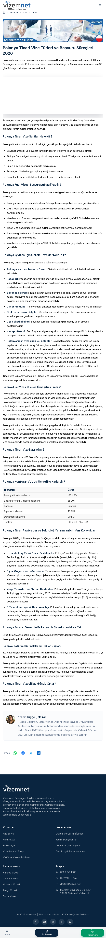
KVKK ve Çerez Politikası (16, 857)
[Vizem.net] (16, 788)
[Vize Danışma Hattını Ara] (92, 933)
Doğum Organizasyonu (68, 845)
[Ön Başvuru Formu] (46, 933)
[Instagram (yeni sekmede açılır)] (36, 922)
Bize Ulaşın (9, 845)
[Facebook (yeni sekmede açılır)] (62, 922)
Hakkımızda (9, 839)
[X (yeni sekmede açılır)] (70, 922)
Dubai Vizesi (9, 896)
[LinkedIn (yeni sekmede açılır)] (53, 922)
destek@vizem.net (68, 884)
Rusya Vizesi (10, 890)
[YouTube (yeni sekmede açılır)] (44, 922)
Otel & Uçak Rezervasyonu (70, 851)
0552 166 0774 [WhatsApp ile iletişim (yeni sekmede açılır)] (66, 878)
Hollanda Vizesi (11, 884)
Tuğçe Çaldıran (37, 717)
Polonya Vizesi (11, 878)
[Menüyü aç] (7, 933)
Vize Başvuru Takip (13, 851)
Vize (24, 12)
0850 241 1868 (66, 872)
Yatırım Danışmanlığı (66, 839)
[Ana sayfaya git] (4, 12)
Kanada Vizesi (10, 872)
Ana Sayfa (8, 833)
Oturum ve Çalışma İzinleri (69, 833)
